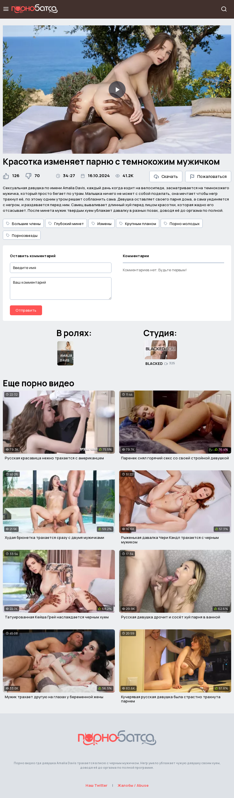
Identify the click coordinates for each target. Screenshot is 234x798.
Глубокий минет (66, 223)
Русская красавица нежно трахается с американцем (54, 457)
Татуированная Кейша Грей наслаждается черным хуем (57, 617)
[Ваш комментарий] (60, 288)
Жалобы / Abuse (133, 785)
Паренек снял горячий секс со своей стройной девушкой (175, 457)
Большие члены (23, 223)
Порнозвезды (22, 235)
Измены (101, 223)
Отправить (26, 310)
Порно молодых (182, 223)
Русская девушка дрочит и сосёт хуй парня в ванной (170, 617)
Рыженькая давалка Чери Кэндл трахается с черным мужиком (170, 540)
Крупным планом (137, 223)
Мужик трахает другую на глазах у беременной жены (54, 696)
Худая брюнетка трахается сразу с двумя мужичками (54, 537)
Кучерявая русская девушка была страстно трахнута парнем (170, 699)
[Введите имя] (60, 268)
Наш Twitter (97, 785)
